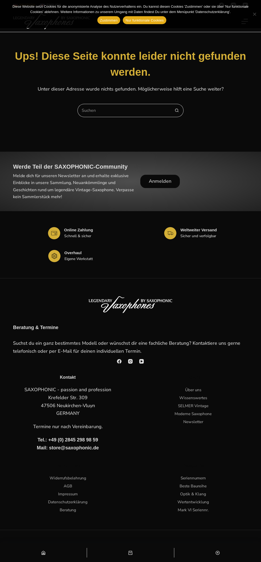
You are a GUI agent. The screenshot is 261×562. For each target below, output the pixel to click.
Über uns (193, 390)
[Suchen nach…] (123, 110)
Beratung (68, 510)
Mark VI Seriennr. (193, 510)
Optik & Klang (193, 494)
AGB (68, 486)
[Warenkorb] (130, 552)
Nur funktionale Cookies (144, 20)
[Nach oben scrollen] (217, 552)
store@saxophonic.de (74, 447)
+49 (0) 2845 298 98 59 (73, 439)
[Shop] (43, 552)
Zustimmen (109, 20)
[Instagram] (130, 361)
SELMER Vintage (193, 405)
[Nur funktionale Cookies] (254, 14)
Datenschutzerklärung (68, 502)
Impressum (68, 494)
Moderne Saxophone (193, 413)
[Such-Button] (177, 110)
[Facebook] (119, 361)
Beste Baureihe (193, 486)
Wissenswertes (193, 398)
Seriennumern (193, 478)
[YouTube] (141, 361)
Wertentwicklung (193, 502)
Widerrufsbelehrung (68, 478)
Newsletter (193, 421)
